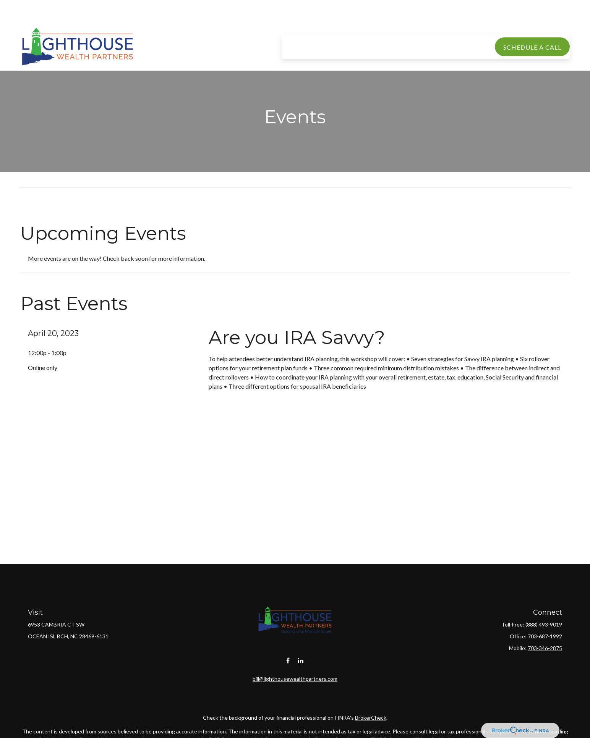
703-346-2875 (545, 648)
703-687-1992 (545, 636)
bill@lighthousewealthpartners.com (295, 671)
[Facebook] (288, 653)
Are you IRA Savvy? (297, 337)
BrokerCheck (370, 710)
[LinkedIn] (301, 653)
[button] (316, 24)
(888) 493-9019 (543, 624)
